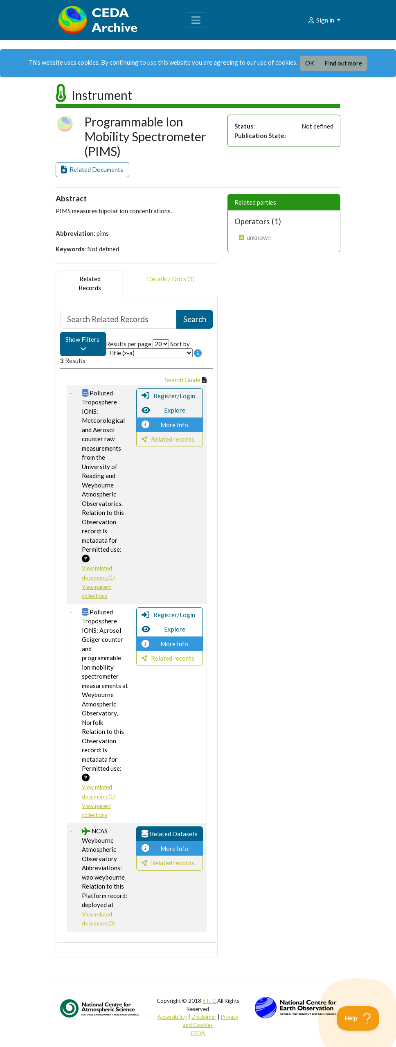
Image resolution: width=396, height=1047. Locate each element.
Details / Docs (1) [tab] (171, 283)
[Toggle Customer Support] (358, 1018)
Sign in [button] (321, 20)
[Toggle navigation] (196, 20)
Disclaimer (203, 1016)
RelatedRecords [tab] (90, 283)
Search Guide (182, 380)
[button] (92, 169)
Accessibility (172, 1016)
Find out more (343, 63)
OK (309, 63)
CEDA (198, 1033)
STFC (209, 1000)
